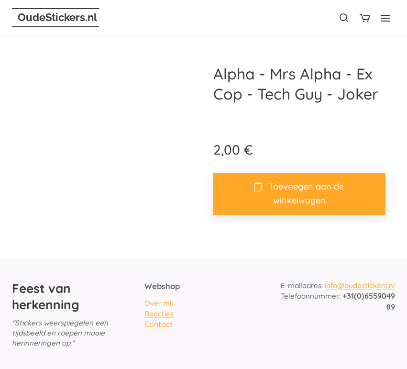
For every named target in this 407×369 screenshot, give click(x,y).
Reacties (159, 313)
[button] (344, 18)
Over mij (158, 303)
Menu (385, 18)
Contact (158, 324)
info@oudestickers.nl (360, 285)
